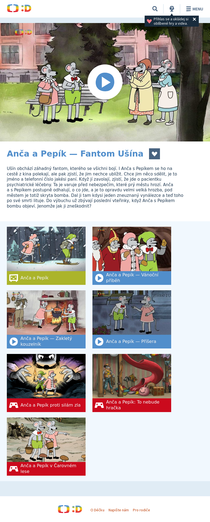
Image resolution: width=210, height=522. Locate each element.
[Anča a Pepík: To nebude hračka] (131, 383)
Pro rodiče (141, 509)
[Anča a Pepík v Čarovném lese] (46, 447)
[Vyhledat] (155, 9)
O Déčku (97, 509)
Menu (193, 9)
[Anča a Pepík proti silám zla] (46, 383)
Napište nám (119, 509)
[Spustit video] (105, 82)
